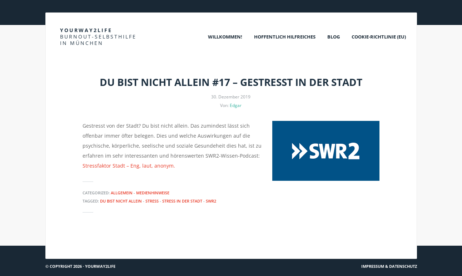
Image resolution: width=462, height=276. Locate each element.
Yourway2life (98, 36)
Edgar (236, 105)
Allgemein (122, 192)
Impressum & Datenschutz (389, 266)
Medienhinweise (152, 192)
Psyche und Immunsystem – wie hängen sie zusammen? (350, 243)
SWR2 (211, 201)
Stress (152, 201)
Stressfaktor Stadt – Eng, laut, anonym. (129, 165)
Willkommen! (225, 37)
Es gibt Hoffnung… (71, 243)
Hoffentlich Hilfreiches (285, 37)
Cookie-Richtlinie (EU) (379, 37)
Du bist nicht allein (121, 201)
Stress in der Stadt (182, 201)
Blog (333, 37)
